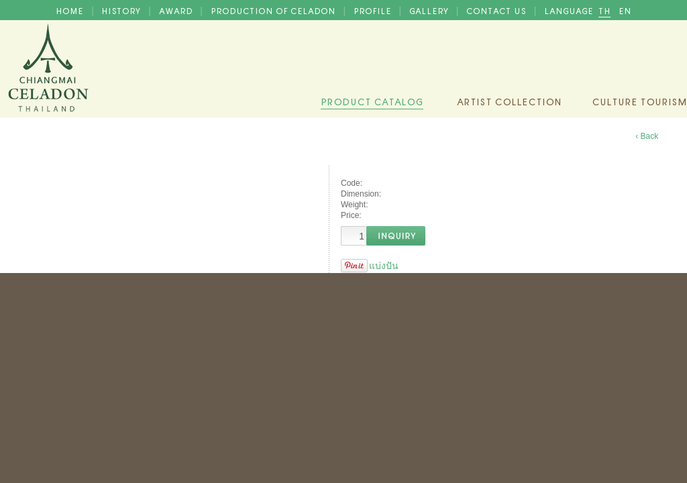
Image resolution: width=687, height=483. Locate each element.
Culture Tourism (639, 100)
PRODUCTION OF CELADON (274, 10)
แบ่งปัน (384, 265)
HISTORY (122, 10)
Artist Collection (509, 100)
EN (625, 10)
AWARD (177, 10)
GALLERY (430, 10)
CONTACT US (497, 10)
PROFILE (374, 10)
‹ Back (646, 136)
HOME (71, 10)
